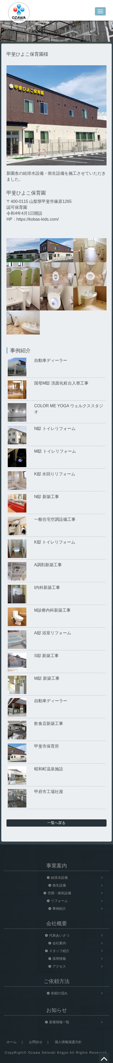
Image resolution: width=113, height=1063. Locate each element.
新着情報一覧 (59, 1022)
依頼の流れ (59, 993)
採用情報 (59, 959)
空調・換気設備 (59, 893)
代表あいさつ (59, 935)
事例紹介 (59, 908)
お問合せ (35, 1042)
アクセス (59, 966)
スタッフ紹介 (59, 951)
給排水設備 (59, 878)
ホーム (11, 1042)
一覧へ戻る (56, 823)
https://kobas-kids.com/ (38, 219)
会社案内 (59, 943)
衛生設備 (59, 885)
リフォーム (59, 901)
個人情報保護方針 (68, 1042)
